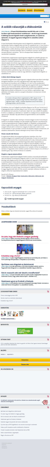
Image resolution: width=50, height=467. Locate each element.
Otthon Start (6, 339)
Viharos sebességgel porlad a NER (9, 295)
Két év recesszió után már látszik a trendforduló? (13, 416)
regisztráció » (10, 354)
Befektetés (5, 324)
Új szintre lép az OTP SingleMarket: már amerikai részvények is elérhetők (19, 424)
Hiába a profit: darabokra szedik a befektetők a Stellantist (15, 427)
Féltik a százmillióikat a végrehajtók (9, 432)
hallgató (3, 178)
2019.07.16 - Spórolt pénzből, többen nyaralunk (18, 193)
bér (43, 176)
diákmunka (38, 176)
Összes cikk (25, 364)
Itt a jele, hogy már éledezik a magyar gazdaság (12, 414)
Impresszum (4, 446)
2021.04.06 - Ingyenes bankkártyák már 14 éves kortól (20, 192)
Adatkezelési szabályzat (7, 443)
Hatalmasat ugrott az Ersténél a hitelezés (11, 419)
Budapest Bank (16, 176)
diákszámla (31, 176)
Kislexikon (25, 360)
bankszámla (24, 176)
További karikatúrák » (8, 319)
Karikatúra (5, 308)
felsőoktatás (10, 178)
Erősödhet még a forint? (7, 300)
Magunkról (4, 444)
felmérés (8, 176)
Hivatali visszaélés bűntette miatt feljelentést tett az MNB (15, 430)
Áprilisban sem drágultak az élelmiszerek (11, 411)
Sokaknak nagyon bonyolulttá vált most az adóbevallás (14, 422)
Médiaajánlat (4, 447)
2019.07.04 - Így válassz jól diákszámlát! (16, 195)
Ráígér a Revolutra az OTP (7, 435)
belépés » (3, 354)
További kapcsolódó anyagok (15, 199)
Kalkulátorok (21, 10)
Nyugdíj (3, 396)
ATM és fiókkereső (39, 10)
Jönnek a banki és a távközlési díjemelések (11, 298)
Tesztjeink (29, 10)
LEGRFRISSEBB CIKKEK (9, 222)
